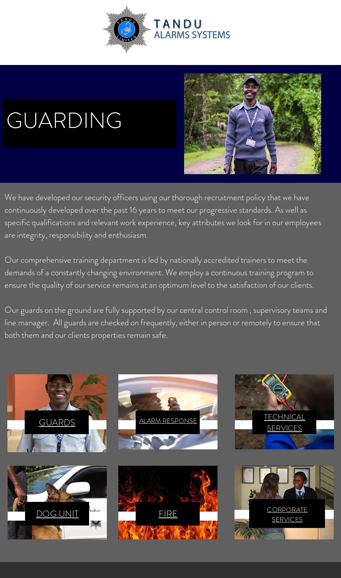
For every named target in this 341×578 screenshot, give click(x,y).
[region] (56, 413)
